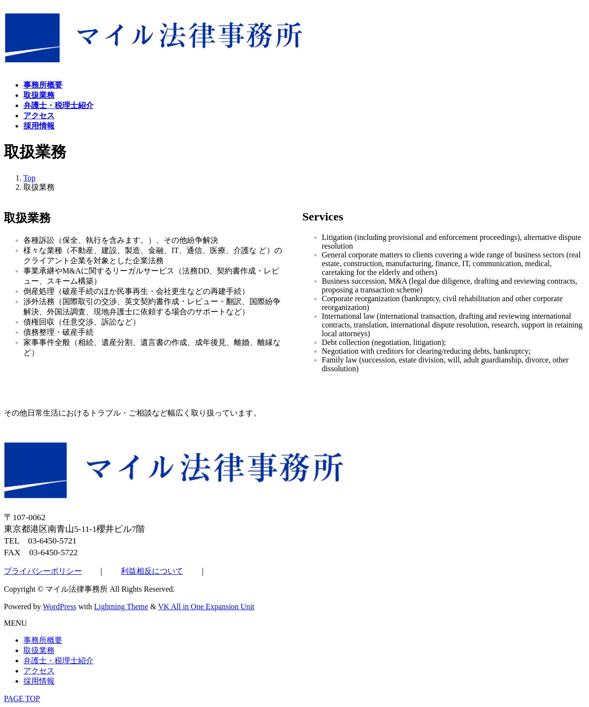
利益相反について (152, 571)
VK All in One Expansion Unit (206, 606)
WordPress (59, 606)
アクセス (39, 671)
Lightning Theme (121, 606)
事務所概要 (42, 640)
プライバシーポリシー (43, 571)
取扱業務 (39, 650)
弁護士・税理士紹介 (58, 660)
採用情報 (39, 681)
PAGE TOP (22, 698)
